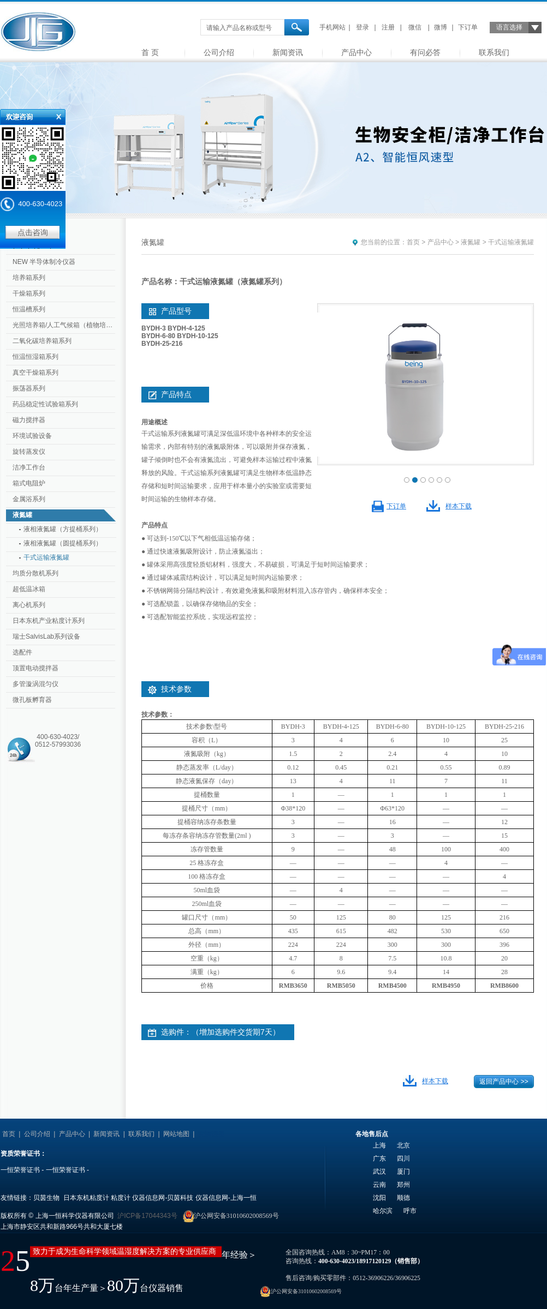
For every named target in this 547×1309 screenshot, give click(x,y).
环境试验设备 (32, 436)
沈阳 (379, 1198)
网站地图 (176, 1134)
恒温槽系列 (29, 309)
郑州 (403, 1184)
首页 (413, 242)
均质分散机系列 (35, 573)
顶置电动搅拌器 (35, 668)
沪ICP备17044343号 (147, 1216)
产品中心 (356, 52)
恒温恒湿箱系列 (35, 357)
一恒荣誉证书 (20, 1170)
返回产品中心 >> (503, 1081)
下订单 (468, 27)
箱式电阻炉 (29, 483)
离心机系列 (29, 605)
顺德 (403, 1198)
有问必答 (425, 52)
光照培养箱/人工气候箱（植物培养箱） (65, 325)
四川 (403, 1158)
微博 (440, 27)
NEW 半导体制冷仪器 (44, 262)
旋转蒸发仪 (29, 451)
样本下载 (458, 506)
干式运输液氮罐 (46, 557)
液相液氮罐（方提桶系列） (62, 529)
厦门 (403, 1171)
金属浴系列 (29, 499)
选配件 (22, 652)
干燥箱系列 (29, 293)
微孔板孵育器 (32, 700)
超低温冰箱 (29, 589)
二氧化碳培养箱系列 (42, 341)
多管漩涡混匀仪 (35, 684)
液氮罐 (22, 515)
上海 (379, 1145)
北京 (403, 1145)
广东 (379, 1158)
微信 (414, 27)
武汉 (379, 1171)
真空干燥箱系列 (35, 372)
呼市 (410, 1211)
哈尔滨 (383, 1211)
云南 (379, 1184)
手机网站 (332, 27)
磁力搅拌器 (29, 420)
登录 (362, 27)
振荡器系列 (29, 388)
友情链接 (211, 1134)
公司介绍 (219, 52)
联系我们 (494, 52)
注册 (388, 27)
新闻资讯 (287, 52)
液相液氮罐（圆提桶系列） (62, 543)
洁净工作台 (29, 467)
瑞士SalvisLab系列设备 (46, 636)
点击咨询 (32, 232)
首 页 (150, 52)
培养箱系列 (29, 277)
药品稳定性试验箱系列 (45, 404)
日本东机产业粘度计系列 (49, 621)
